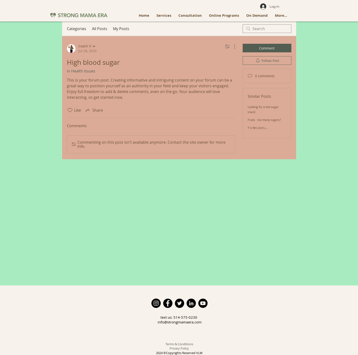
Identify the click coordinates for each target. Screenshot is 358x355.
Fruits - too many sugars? (264, 120)
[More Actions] (232, 46)
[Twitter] (179, 303)
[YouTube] (203, 303)
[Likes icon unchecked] (70, 110)
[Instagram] (156, 303)
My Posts (121, 28)
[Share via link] (94, 110)
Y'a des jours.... (257, 128)
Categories (76, 28)
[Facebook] (167, 303)
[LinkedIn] (191, 303)
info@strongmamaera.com (180, 322)
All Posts (99, 28)
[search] (267, 28)
